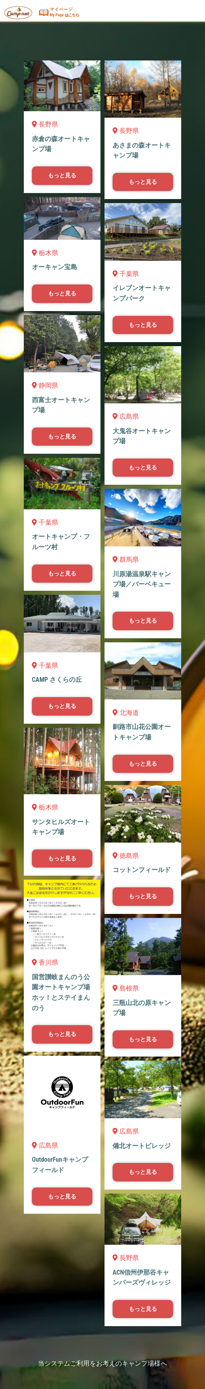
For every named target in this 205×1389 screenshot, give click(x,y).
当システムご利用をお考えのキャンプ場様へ (102, 1363)
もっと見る (62, 175)
